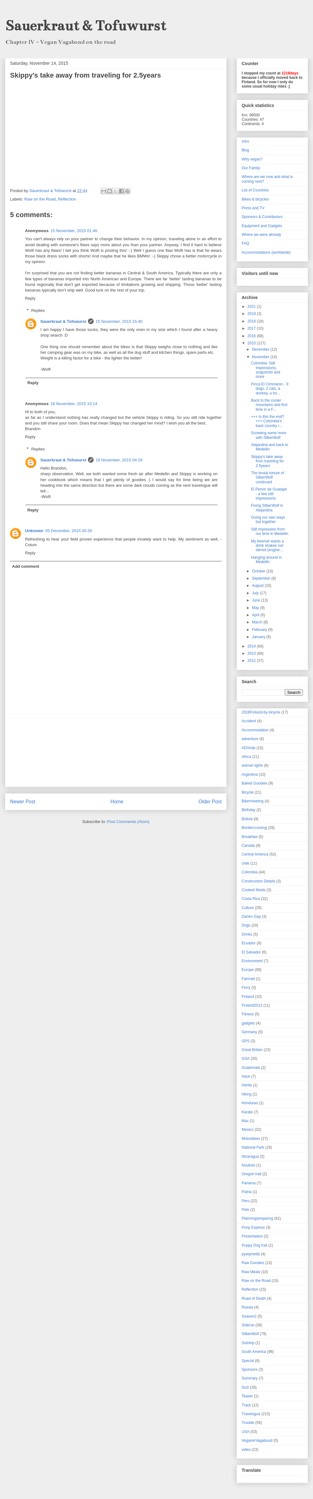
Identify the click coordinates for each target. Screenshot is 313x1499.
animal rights (252, 765)
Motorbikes (251, 1138)
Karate (247, 1112)
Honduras (250, 1103)
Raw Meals (251, 1272)
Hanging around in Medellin (266, 559)
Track (246, 1405)
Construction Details (258, 881)
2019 (252, 314)
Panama (249, 1183)
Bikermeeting (253, 801)
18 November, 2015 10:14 (73, 403)
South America (254, 1351)
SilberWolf (250, 1334)
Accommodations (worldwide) (266, 252)
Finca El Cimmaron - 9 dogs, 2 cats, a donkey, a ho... (269, 388)
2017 (252, 328)
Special (248, 1361)
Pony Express (253, 1227)
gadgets (248, 1023)
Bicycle (248, 792)
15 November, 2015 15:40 (118, 321)
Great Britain (252, 1050)
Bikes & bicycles (255, 199)
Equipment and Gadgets (262, 226)
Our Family (251, 168)
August (258, 585)
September (261, 578)
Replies (38, 310)
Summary (250, 1378)
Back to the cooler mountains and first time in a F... (269, 405)
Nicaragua (250, 1156)
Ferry (246, 987)
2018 (252, 321)
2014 (252, 646)
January (259, 637)
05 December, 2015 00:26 (68, 530)
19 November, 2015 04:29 (118, 460)
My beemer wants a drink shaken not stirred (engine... (267, 545)
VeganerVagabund (257, 1440)
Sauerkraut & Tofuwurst (85, 25)
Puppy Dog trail (254, 1245)
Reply (30, 298)
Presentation (252, 1236)
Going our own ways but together (268, 519)
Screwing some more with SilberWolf (268, 435)
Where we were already (261, 234)
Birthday (248, 810)
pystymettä (251, 1254)
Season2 (249, 1316)
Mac (245, 1121)
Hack (246, 1076)
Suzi (245, 1387)
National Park (253, 1147)
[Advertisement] (116, 750)
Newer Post (22, 801)
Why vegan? (252, 159)
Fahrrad (248, 979)
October (259, 571)
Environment (252, 961)
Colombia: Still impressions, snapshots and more (265, 370)
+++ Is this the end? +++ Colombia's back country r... (267, 421)
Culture (248, 908)
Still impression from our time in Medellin (269, 531)
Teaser (247, 1396)
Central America (255, 854)
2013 (252, 653)
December (261, 349)
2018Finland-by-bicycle (261, 712)
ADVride (248, 748)
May (256, 608)
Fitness (248, 1014)
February (260, 630)
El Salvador (251, 952)
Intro (245, 141)
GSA (245, 1058)
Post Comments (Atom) (128, 821)
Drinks (247, 934)
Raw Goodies (253, 1263)
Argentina (250, 774)
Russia (247, 1307)
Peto (245, 1209)
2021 (252, 306)
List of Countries (255, 190)
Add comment (25, 566)
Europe (248, 970)
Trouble (248, 1422)
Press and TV (253, 208)
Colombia (250, 872)
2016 (252, 336)
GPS (245, 1041)
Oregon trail (251, 1174)
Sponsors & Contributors (262, 217)
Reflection (67, 199)
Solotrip (248, 1343)
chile (245, 863)
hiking (246, 1094)
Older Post (210, 801)
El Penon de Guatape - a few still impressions (269, 494)
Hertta (247, 1085)
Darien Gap (251, 916)
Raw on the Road (40, 199)
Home (117, 801)
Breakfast (250, 837)
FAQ (245, 243)
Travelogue (251, 1414)
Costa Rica (251, 899)
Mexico (248, 1129)
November (261, 357)
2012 (252, 660)
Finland (248, 996)
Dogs (246, 925)
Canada (248, 845)
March (258, 622)
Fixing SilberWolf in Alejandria (267, 507)
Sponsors (250, 1369)
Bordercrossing (254, 828)
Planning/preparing (257, 1218)
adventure (250, 739)
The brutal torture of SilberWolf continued (267, 477)
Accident (249, 721)
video (246, 1449)
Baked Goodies (254, 783)
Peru (245, 1201)
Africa (246, 757)
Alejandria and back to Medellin (269, 447)
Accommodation (255, 730)
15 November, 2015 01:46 (73, 230)
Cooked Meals (254, 890)
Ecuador (249, 943)
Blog (245, 150)
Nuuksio (248, 1165)
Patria (246, 1192)
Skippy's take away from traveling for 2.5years (267, 461)
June (256, 600)
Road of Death (254, 1298)
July (256, 593)
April (256, 615)
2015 (252, 343)
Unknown (34, 530)
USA (245, 1432)
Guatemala (251, 1067)
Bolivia (247, 819)
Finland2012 (252, 1005)
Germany (249, 1032)
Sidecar (248, 1325)
